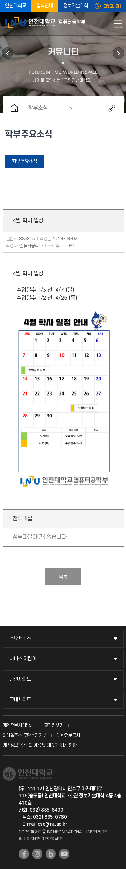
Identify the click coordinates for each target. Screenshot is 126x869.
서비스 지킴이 (23, 659)
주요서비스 (20, 639)
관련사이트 (20, 679)
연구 (7, 53)
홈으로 (14, 108)
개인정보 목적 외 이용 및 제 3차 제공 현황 (40, 745)
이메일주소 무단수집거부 (24, 735)
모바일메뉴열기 (117, 23)
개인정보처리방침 (18, 725)
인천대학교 (15, 6)
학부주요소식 (24, 161)
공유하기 (111, 108)
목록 (63, 576)
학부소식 (38, 108)
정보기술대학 (75, 6)
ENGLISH (112, 6)
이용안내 (118, 53)
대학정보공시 (68, 735)
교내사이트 (20, 700)
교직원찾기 (54, 725)
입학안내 (44, 6)
